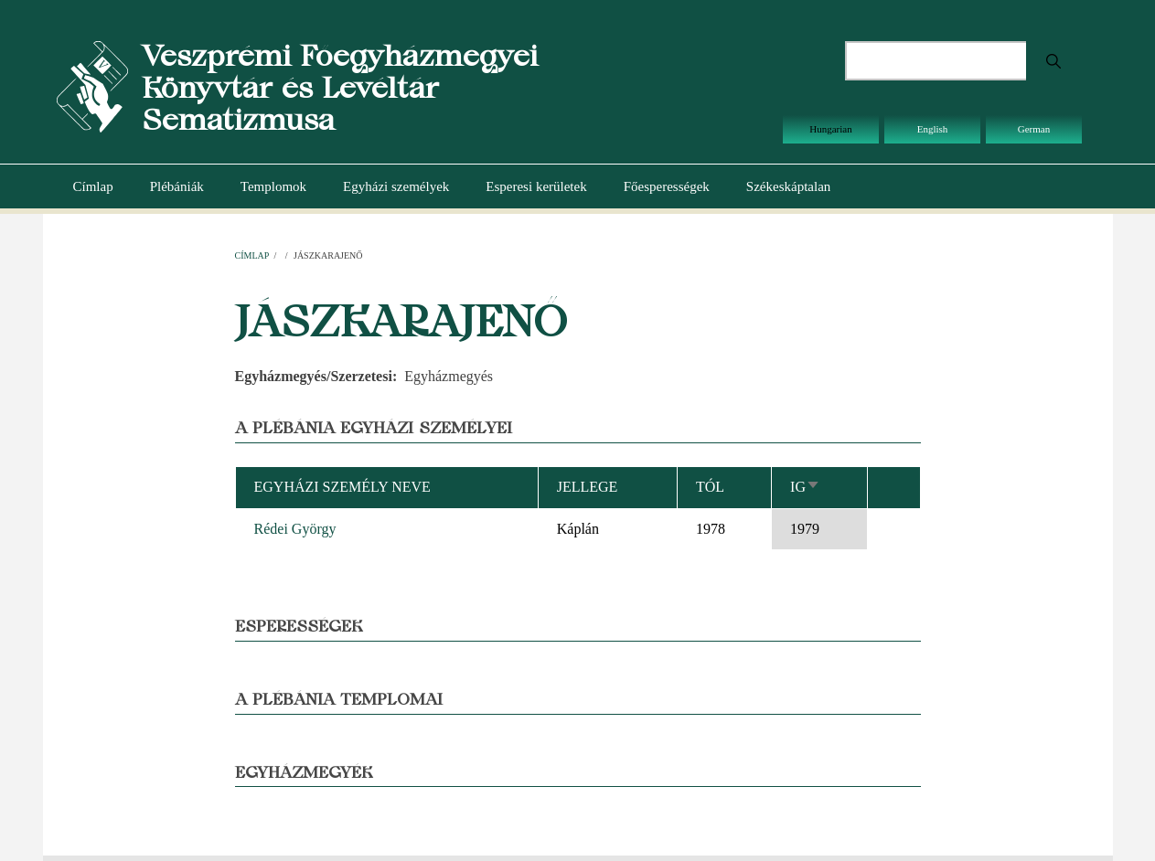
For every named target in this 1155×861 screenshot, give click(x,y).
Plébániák (177, 186)
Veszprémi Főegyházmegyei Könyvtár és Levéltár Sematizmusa (340, 87)
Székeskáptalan (788, 186)
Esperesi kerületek (536, 186)
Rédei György (295, 529)
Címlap (93, 186)
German (1034, 128)
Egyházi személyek (396, 186)
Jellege (587, 486)
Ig (805, 486)
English (932, 128)
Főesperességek (667, 186)
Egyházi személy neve (342, 486)
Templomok (273, 186)
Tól (710, 486)
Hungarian (830, 128)
